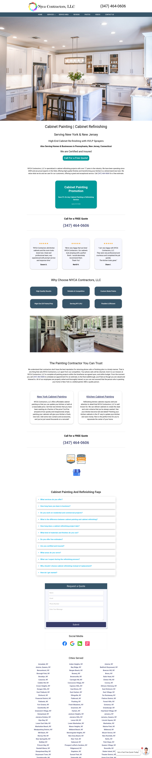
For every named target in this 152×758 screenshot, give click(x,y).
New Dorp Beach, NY (76, 736)
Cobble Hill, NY (43, 683)
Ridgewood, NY (76, 748)
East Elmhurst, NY (109, 689)
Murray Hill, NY (43, 736)
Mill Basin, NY (43, 733)
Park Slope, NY (108, 742)
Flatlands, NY (43, 702)
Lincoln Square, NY (109, 720)
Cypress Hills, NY (76, 686)
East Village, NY (109, 692)
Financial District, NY (43, 698)
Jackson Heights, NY (76, 714)
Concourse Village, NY (76, 683)
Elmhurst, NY (43, 695)
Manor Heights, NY (76, 726)
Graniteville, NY (43, 708)
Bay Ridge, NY (76, 667)
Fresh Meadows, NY (76, 705)
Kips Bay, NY (43, 720)
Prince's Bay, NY (43, 745)
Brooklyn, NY (43, 677)
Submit (76, 624)
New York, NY (76, 739)
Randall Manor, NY (43, 748)
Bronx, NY (108, 673)
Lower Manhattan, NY (76, 723)
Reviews (77, 14)
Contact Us (109, 14)
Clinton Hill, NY (108, 680)
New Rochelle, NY (108, 736)
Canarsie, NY (43, 680)
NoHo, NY (108, 739)
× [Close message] (138, 751)
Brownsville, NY (76, 677)
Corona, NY (109, 683)
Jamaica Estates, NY (43, 717)
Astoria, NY (109, 664)
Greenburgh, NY (109, 708)
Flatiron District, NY (109, 698)
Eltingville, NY (76, 695)
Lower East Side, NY (43, 723)
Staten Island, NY (108, 751)
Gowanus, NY (109, 705)
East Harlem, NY (76, 692)
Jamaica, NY (109, 714)
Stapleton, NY (76, 751)
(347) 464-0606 (113, 6)
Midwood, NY (109, 730)
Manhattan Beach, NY (43, 726)
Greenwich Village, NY (43, 711)
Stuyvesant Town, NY (43, 755)
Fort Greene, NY (43, 705)
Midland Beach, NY (76, 730)
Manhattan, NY (108, 723)
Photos (87, 14)
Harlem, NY (76, 711)
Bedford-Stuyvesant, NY (109, 667)
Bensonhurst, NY (43, 670)
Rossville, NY (109, 748)
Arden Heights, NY (76, 664)
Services (51, 15)
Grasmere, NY (76, 708)
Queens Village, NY (109, 745)
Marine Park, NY (109, 726)
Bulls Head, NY (108, 677)
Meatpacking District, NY (43, 730)
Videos (97, 14)
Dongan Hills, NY (43, 689)
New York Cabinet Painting (52, 396)
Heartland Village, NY (109, 711)
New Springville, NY (43, 739)
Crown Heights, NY (43, 686)
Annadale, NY (43, 664)
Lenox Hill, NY (76, 720)
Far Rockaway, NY (108, 695)
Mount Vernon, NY (109, 733)
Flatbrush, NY (76, 698)
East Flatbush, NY (43, 692)
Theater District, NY (109, 755)
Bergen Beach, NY (76, 670)
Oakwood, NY (76, 742)
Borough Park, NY (43, 673)
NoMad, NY (43, 742)
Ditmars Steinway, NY (109, 686)
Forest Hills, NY (109, 702)
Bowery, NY (76, 673)
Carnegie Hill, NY (76, 680)
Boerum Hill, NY (109, 670)
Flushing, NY (76, 702)
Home (40, 14)
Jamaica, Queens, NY (109, 717)
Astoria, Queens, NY (43, 667)
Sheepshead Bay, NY (43, 751)
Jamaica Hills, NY (76, 717)
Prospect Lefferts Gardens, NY (76, 745)
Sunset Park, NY (76, 755)
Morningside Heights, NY (76, 733)
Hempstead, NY (43, 714)
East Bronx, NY (76, 689)
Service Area (64, 14)
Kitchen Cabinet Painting (100, 396)
